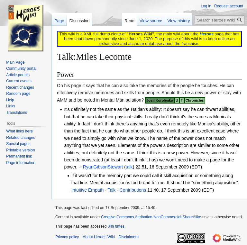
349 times (116, 226)
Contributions (133, 190)
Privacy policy (67, 237)
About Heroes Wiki (98, 237)
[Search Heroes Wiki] (219, 20)
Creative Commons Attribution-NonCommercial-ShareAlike (151, 217)
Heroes (207, 34)
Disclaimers (129, 237)
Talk (111, 190)
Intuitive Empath (87, 190)
